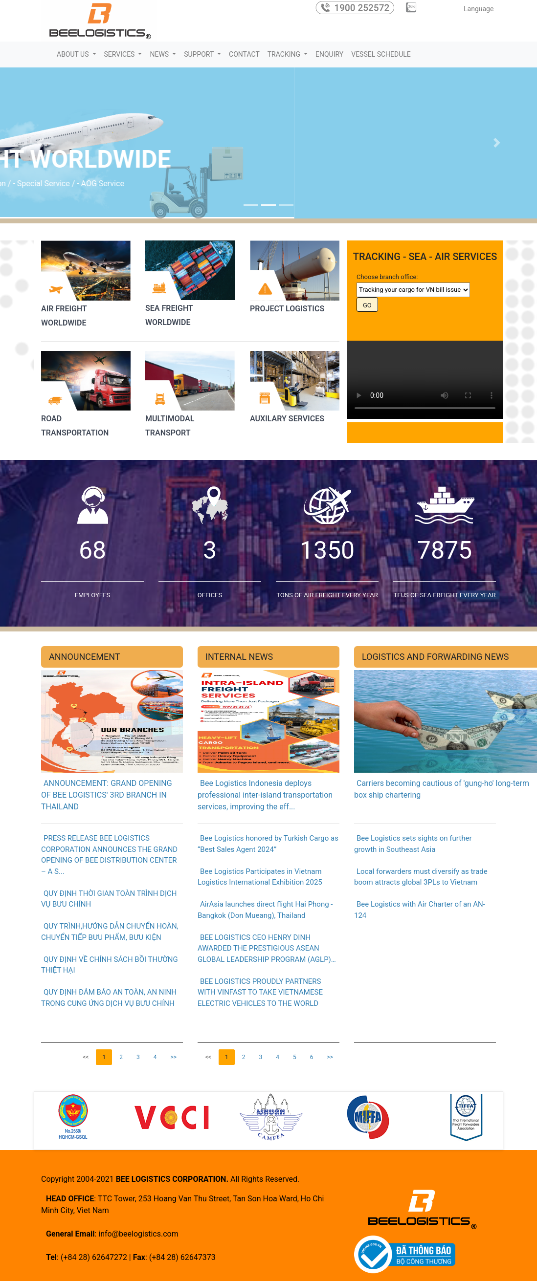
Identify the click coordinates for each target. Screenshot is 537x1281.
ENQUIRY (329, 54)
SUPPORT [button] (199, 54)
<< (86, 1057)
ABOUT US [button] (73, 54)
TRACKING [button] (285, 54)
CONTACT (244, 54)
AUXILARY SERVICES (287, 418)
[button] (40, 142)
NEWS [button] (160, 54)
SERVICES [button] (120, 54)
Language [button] (480, 9)
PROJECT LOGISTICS (287, 308)
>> (173, 1057)
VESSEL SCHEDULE (381, 54)
